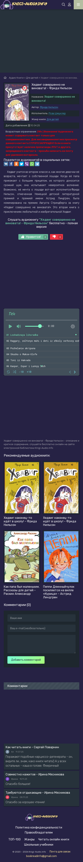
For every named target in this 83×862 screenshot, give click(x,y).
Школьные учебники (38, 844)
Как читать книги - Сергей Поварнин (32, 747)
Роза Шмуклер (57, 113)
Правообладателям (39, 832)
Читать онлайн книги (53, 839)
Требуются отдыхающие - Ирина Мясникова (38, 792)
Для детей (53, 119)
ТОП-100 (14, 839)
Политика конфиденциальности (38, 827)
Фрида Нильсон (49, 107)
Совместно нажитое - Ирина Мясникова (35, 774)
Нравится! (34, 237)
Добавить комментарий (26, 659)
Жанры (29, 839)
